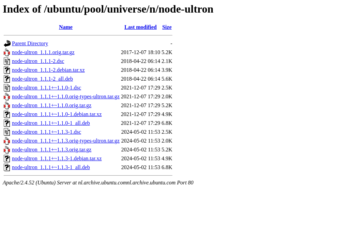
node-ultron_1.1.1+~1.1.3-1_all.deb (51, 167)
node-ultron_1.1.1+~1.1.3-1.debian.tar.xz (57, 158)
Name (66, 27)
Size (167, 27)
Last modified (140, 27)
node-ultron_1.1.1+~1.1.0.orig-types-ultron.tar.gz (66, 96)
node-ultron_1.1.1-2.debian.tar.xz (48, 70)
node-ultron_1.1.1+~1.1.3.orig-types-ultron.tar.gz (66, 141)
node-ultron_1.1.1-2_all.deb (42, 79)
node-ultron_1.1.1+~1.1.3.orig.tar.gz (51, 149)
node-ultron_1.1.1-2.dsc (38, 61)
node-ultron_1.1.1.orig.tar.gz (43, 52)
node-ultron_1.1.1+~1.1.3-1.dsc (46, 132)
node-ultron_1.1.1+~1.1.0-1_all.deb (51, 123)
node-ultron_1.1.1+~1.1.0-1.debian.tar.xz (57, 114)
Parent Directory (30, 43)
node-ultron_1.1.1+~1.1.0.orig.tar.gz (51, 105)
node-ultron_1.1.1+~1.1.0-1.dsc (46, 88)
